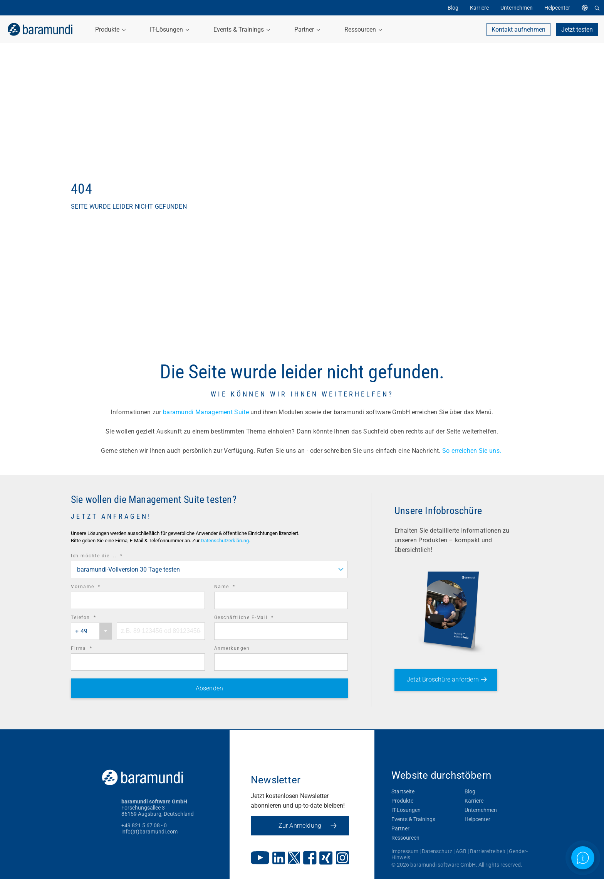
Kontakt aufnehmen (518, 29)
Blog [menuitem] (453, 8)
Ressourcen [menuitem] (362, 29)
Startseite (402, 791)
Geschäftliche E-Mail (254, 618)
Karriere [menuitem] (479, 8)
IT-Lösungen (406, 810)
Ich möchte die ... (107, 556)
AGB (461, 851)
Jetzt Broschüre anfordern (443, 679)
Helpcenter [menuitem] (557, 8)
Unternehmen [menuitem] (516, 8)
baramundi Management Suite (206, 412)
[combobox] (209, 569)
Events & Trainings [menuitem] (241, 29)
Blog (470, 791)
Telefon (94, 618)
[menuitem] (587, 7)
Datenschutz (437, 851)
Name (235, 587)
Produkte (402, 801)
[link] (38, 29)
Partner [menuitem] (306, 29)
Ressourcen (405, 838)
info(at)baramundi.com (149, 831)
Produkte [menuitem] (110, 29)
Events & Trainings (413, 819)
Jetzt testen (577, 29)
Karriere (474, 801)
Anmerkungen (232, 648)
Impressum (404, 851)
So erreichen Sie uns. (472, 450)
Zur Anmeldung (308, 825)
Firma (92, 648)
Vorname (96, 587)
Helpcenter (477, 819)
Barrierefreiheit (487, 851)
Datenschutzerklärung (225, 540)
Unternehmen (481, 810)
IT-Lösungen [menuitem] (169, 29)
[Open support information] (582, 857)
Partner (400, 828)
